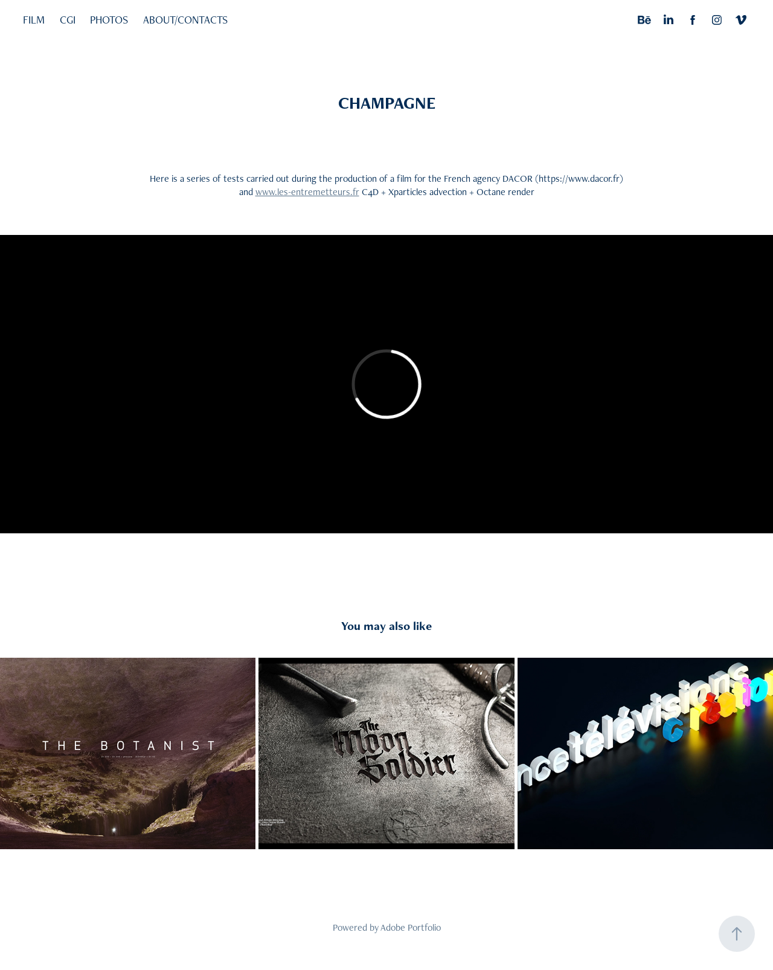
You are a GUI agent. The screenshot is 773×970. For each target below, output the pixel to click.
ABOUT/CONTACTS (185, 20)
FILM (34, 20)
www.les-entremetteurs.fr (307, 191)
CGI (67, 20)
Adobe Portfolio (410, 927)
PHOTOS (109, 20)
